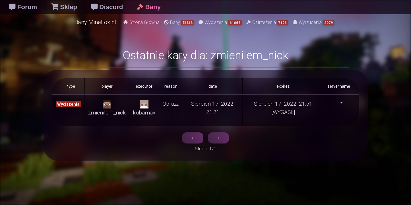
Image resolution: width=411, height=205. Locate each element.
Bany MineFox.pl (95, 22)
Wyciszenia (220, 22)
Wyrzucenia (313, 22)
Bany (179, 22)
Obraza (170, 103)
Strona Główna (141, 22)
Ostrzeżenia (267, 22)
